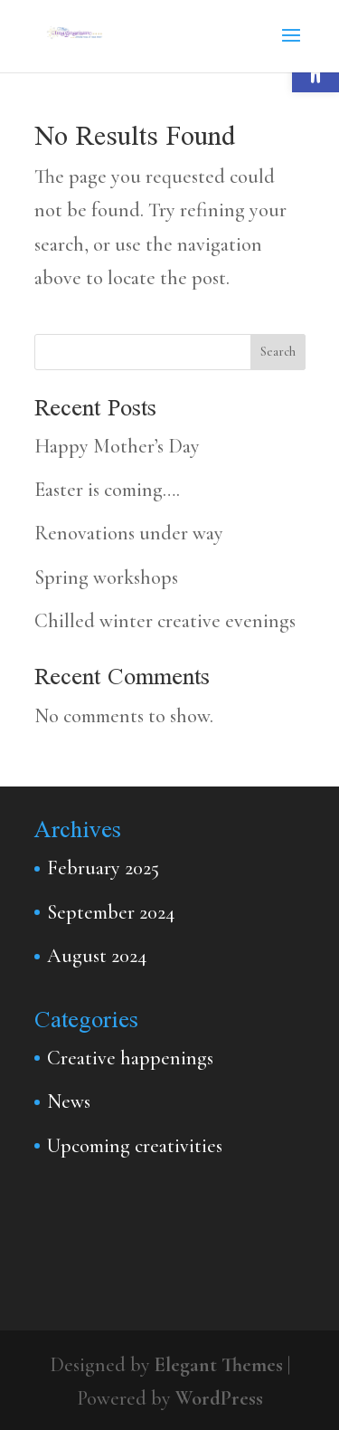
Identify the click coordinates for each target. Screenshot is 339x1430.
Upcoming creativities (134, 1146)
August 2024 (96, 956)
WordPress (219, 1398)
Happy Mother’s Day (117, 446)
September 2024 (110, 912)
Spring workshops (106, 577)
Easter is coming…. (107, 489)
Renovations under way (128, 533)
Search (278, 351)
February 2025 (103, 868)
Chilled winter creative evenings (165, 621)
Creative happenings (130, 1058)
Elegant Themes (219, 1365)
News (68, 1101)
